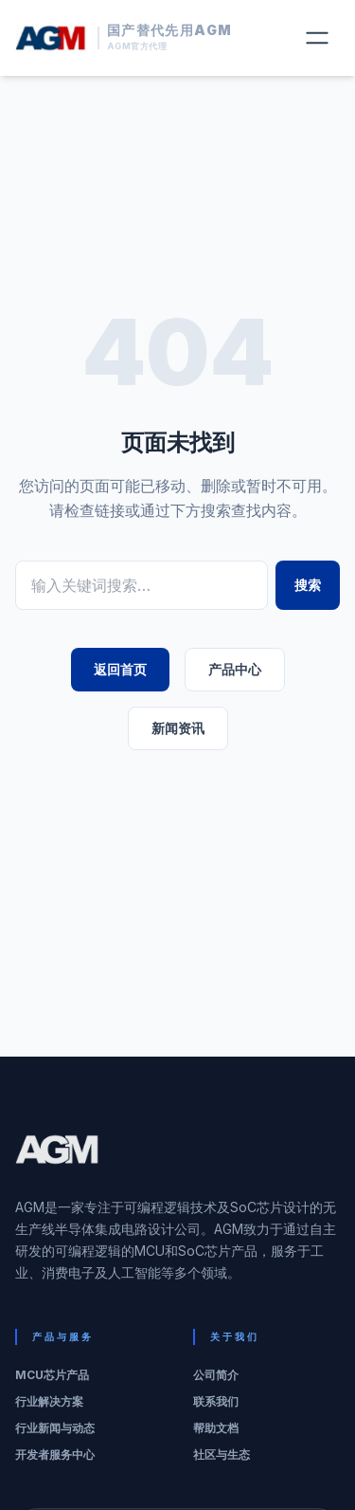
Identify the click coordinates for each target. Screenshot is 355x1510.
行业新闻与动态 (55, 1428)
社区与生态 (221, 1454)
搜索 (307, 585)
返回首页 (120, 669)
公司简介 (216, 1375)
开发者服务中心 (55, 1454)
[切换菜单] (317, 38)
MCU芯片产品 (52, 1375)
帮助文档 (216, 1428)
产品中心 (234, 669)
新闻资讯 (177, 728)
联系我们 (216, 1401)
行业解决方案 (49, 1401)
